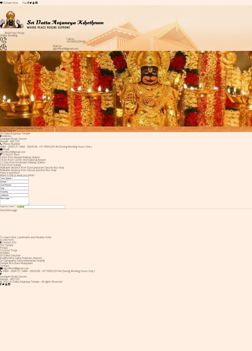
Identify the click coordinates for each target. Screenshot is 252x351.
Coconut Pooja (8, 251)
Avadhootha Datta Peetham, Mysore (21, 259)
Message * (16, 201)
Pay (22, 3)
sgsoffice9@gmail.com (65, 48)
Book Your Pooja (12, 34)
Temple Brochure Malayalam (16, 264)
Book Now (8, 130)
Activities (5, 254)
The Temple (6, 246)
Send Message (8, 211)
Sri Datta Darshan (10, 257)
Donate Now (9, 3)
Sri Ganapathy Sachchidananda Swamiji (22, 262)
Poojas (4, 249)
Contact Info (8, 244)
